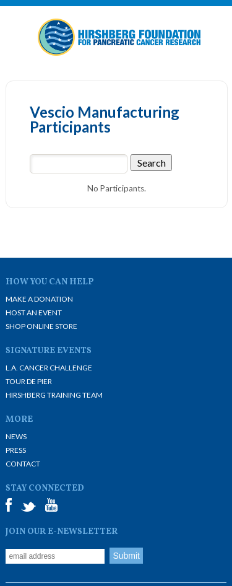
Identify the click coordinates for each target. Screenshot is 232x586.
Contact (23, 463)
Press (16, 450)
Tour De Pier (29, 381)
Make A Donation (39, 299)
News (16, 436)
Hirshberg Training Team (54, 395)
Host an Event (34, 312)
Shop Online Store (41, 326)
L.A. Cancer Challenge (49, 367)
